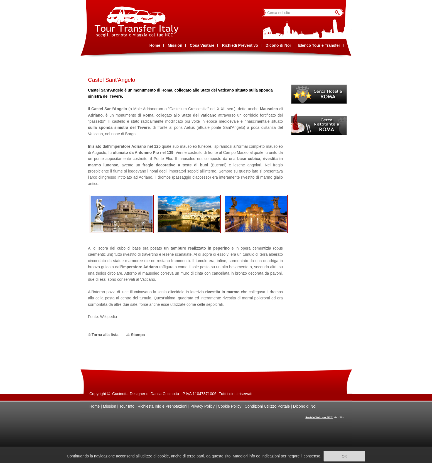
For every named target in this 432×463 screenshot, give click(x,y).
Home (94, 406)
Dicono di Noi (304, 406)
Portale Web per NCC (319, 417)
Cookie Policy (230, 406)
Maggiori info (244, 456)
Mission (109, 406)
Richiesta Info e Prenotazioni (162, 406)
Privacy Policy (202, 406)
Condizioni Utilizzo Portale (267, 406)
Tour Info (126, 406)
